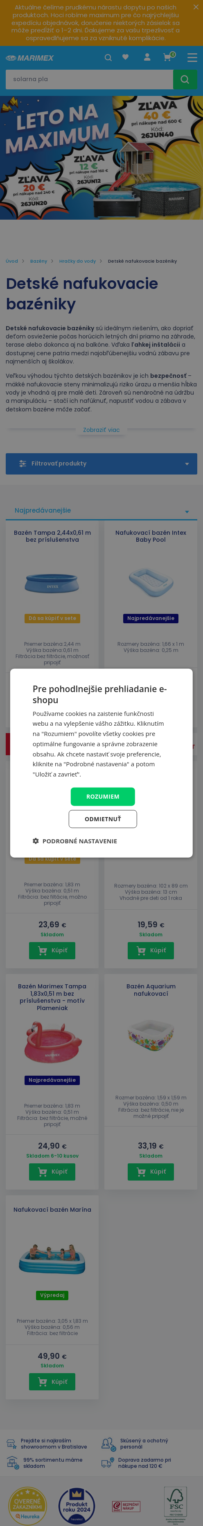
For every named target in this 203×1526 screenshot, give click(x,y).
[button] (75, 840)
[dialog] (101, 763)
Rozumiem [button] (103, 796)
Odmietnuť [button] (103, 818)
